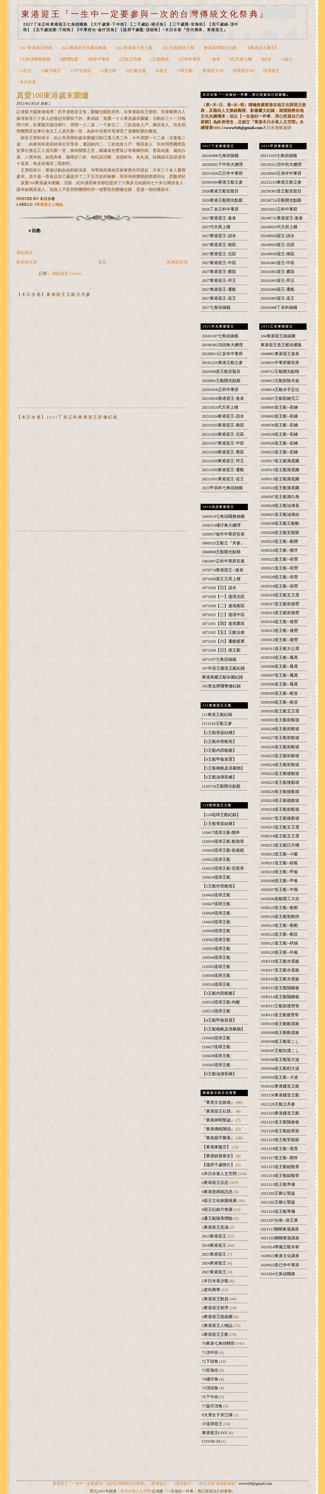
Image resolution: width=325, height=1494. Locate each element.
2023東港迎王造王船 (134, 48)
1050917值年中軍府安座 (223, 534)
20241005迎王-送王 (278, 298)
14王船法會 (136, 70)
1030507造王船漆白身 (280, 497)
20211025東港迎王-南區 (223, 425)
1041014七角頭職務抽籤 (223, 516)
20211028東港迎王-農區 (223, 452)
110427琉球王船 (216, 904)
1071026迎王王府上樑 (221, 579)
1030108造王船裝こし (280, 1041)
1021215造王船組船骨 (280, 1167)
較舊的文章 (177, 262)
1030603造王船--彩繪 (279, 416)
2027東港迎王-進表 (219, 218)
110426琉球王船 (216, 895)
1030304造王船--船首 (279, 702)
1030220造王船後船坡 (280, 791)
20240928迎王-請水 (278, 236)
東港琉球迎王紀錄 (220, 48)
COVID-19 (211, 1441)
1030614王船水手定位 (280, 389)
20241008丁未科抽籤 (279, 307)
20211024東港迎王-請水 (223, 416)
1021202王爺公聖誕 (278, 1202)
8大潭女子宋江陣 (218, 1415)
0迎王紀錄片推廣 (218, 1209)
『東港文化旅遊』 (219, 1102)
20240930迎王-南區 (278, 254)
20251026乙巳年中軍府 (222, 173)
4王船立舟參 (130, 59)
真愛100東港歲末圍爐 (53, 95)
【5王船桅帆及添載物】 (223, 768)
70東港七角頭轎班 (219, 1343)
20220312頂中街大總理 (281, 164)
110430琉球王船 (216, 931)
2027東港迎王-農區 (219, 272)
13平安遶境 (80, 70)
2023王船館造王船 (178, 48)
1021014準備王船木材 (280, 1247)
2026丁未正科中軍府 (220, 209)
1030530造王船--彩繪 (279, 425)
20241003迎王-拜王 (278, 280)
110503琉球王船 (216, 948)
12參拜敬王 (51, 70)
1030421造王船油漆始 (280, 514)
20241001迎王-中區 (278, 263)
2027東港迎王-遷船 (219, 289)
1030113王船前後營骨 (280, 1006)
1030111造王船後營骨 (280, 1015)
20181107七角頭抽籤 (220, 336)
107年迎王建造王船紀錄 (223, 668)
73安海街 (210, 1370)
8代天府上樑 (240, 59)
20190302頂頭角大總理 (222, 345)
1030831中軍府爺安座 (280, 363)
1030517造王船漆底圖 (280, 461)
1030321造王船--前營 (279, 568)
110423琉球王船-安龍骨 (223, 868)
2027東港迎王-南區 (219, 245)
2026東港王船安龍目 (220, 191)
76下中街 (210, 1397)
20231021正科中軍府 (279, 209)
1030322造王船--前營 (279, 559)
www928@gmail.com (243, 127)
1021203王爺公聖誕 (278, 1193)
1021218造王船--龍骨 (279, 1148)
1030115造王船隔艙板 (280, 988)
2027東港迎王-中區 (219, 263)
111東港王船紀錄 (217, 714)
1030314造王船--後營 (279, 622)
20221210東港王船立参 (281, 182)
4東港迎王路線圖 (218, 1317)
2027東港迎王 (215, 1272)
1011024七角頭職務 (278, 1274)
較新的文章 (27, 262)
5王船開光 (160, 59)
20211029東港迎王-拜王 (223, 461)
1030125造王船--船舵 (279, 908)
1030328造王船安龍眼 (280, 532)
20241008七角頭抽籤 (220, 155)
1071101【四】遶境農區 (223, 623)
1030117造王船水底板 (280, 970)
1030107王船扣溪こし (280, 1051)
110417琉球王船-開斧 (221, 832)
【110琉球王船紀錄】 (221, 815)
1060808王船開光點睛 (221, 552)
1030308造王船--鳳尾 (279, 666)
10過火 (287, 59)
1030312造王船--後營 (279, 640)
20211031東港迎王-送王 (223, 479)
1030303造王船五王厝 (280, 711)
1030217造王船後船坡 (280, 818)
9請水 (266, 59)
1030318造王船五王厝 (280, 595)
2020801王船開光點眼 (221, 381)
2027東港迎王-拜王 (219, 280)
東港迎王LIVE (215, 1433)
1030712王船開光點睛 (280, 371)
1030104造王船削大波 (280, 1068)
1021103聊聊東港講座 (280, 1238)
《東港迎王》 (159, 1483)
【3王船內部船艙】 (219, 750)
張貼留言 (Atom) (67, 273)
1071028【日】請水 (219, 588)
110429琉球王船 (216, 922)
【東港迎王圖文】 (262, 48)
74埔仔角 (210, 1379)
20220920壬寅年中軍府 (281, 173)
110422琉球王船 (216, 859)
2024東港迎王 (215, 1263)
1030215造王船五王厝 (280, 827)
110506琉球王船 (216, 975)
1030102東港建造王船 (280, 1086)
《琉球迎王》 (183, 1483)
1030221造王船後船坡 (280, 782)
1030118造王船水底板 (280, 961)
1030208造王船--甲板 (279, 881)
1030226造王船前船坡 (280, 747)
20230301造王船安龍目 (281, 191)
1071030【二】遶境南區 (223, 606)
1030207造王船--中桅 (279, 889)
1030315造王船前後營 (280, 613)
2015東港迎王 (215, 1236)
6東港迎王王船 (216, 1334)
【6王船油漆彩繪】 (219, 777)
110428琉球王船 (216, 913)
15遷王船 (108, 70)
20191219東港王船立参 (222, 363)
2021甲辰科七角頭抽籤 (222, 488)
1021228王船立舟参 (278, 1104)
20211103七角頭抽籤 (279, 155)
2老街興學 (212, 1290)
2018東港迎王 (215, 1245)
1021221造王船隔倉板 (280, 1122)
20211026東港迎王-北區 (223, 434)
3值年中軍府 (98, 59)
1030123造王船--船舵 (279, 925)
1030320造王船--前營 (279, 577)
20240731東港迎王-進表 (282, 218)
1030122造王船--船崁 (279, 934)
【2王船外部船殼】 (219, 741)
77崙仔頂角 (212, 1406)
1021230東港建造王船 (280, 1095)
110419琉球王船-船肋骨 (223, 841)
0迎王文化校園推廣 (220, 1200)
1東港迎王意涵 (216, 1227)
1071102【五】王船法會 (223, 632)
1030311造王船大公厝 (280, 648)
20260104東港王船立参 (222, 182)
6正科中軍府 (189, 59)
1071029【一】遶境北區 (223, 596)
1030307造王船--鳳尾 (279, 675)
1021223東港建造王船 (280, 1113)
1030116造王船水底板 (280, 979)
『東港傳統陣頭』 (219, 1129)
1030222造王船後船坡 (280, 773)
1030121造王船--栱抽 (279, 943)
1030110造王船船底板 (280, 1024)
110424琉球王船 (216, 877)
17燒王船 (184, 70)
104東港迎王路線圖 (278, 336)
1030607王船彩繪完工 (280, 398)
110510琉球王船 (216, 984)
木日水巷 (28, 82)
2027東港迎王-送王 (219, 298)
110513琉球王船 (216, 1011)
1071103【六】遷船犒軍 (223, 641)
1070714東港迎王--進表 (222, 570)
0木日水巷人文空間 (220, 1174)
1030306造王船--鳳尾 (279, 684)
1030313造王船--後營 (279, 630)
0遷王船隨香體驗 (218, 1218)
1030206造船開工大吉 (280, 899)
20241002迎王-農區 (278, 272)
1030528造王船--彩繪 (279, 434)
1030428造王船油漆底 (280, 505)
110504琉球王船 (216, 957)
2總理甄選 (69, 59)
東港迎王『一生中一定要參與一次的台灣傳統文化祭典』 (145, 14)
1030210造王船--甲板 (279, 872)
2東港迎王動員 (216, 1299)
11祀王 (26, 70)
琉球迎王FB (243, 70)
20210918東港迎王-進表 (223, 398)
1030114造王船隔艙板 (280, 997)
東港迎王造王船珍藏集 (281, 345)
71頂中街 (210, 1352)
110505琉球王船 (216, 967)
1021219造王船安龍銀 (280, 1140)
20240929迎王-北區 (278, 245)
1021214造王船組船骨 (280, 1175)
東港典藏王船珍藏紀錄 (222, 677)
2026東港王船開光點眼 (222, 200)
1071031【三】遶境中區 (223, 615)
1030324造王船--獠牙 (279, 550)
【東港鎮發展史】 (219, 1156)
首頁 (102, 262)
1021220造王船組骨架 (280, 1131)
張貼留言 (25, 252)
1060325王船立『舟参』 (223, 543)
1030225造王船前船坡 (280, 756)
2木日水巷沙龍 (216, 1281)
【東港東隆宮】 (217, 1147)
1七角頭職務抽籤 (35, 59)
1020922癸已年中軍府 (280, 1265)
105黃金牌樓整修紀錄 (221, 686)
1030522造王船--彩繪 (279, 452)
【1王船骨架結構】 (219, 733)
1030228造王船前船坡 (280, 729)
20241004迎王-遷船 (278, 289)
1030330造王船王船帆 (280, 523)
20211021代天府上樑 (220, 407)
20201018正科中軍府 (220, 389)
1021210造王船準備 (278, 1211)
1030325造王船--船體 (279, 541)
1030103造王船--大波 (279, 1077)
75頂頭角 (210, 1388)
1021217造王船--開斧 (279, 1158)
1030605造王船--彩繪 (279, 407)
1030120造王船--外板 (279, 952)
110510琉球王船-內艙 (221, 1002)
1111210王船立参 (217, 723)
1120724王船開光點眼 (221, 786)
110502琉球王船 (216, 940)
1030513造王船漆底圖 (280, 479)
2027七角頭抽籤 (216, 307)
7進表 (215, 59)
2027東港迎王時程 (36, 48)
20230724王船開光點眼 (281, 200)
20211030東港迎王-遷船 (223, 470)
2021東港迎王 (215, 1254)
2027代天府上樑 (216, 227)
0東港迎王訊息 (216, 1182)
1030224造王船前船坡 (280, 765)
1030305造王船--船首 (279, 693)
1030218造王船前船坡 (280, 809)
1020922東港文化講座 (280, 1256)
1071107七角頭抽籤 (219, 659)
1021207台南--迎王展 (279, 1220)
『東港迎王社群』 (219, 1111)
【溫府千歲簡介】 (219, 1165)
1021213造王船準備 (278, 1184)
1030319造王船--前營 (279, 586)
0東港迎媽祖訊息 (218, 1192)
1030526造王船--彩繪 (279, 443)
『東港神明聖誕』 (219, 1120)
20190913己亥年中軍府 (222, 354)
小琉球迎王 (212, 1424)
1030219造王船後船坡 (280, 800)
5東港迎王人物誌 (48, 204)
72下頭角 (210, 1361)
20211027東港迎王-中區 (223, 443)
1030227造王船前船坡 (280, 738)
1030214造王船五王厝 (280, 836)
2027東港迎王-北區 (219, 254)
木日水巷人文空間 (135, 1491)
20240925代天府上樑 (279, 227)
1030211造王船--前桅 (279, 863)
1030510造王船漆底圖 (280, 488)
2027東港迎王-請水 (219, 236)
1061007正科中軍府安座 (223, 561)
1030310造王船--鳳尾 (279, 657)
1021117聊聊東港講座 (280, 1229)
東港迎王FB (213, 70)
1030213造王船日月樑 (280, 845)
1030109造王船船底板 (280, 1032)
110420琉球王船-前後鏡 (223, 850)
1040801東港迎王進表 (280, 354)
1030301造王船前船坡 (280, 720)
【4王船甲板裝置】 (219, 759)
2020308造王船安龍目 (221, 371)
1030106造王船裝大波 (280, 1059)
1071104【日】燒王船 (221, 650)
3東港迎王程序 (216, 1308)
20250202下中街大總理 (222, 164)
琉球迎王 (271, 70)
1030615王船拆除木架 (280, 381)
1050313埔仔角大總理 (221, 525)
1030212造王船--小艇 (279, 854)
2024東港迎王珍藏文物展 (84, 48)
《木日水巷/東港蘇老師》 (217, 1483)
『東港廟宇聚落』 (219, 1138)
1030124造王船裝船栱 (280, 916)
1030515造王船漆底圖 (280, 470)
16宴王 (161, 70)
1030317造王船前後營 (280, 604)
